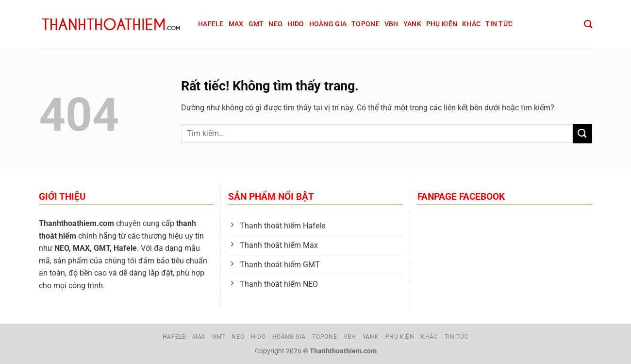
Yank (412, 24)
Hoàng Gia (328, 24)
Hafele (211, 24)
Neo (275, 24)
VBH (391, 24)
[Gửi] (582, 133)
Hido (295, 24)
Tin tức (499, 24)
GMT (256, 24)
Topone (365, 24)
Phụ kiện (441, 24)
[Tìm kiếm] (588, 25)
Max (236, 24)
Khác (471, 24)
